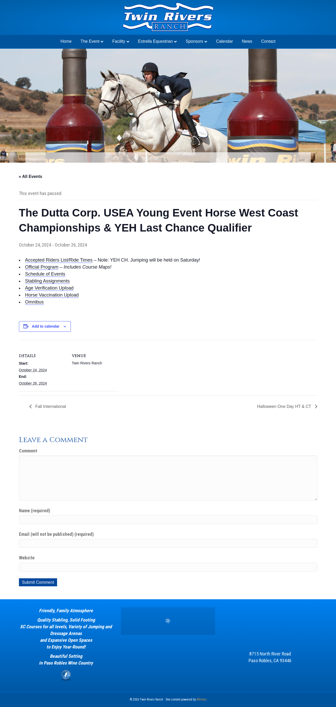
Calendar (224, 41)
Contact (268, 41)
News (247, 41)
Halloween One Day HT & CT (284, 406)
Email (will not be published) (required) (56, 534)
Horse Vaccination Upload (52, 295)
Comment (28, 450)
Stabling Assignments (47, 281)
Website (27, 557)
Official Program (42, 267)
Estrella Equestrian (155, 41)
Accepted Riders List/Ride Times (59, 260)
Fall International (50, 406)
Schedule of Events (45, 274)
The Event (89, 41)
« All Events (30, 176)
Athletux (202, 699)
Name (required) (34, 510)
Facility (118, 41)
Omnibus (34, 302)
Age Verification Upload (49, 288)
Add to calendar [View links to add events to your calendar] (45, 326)
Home (66, 41)
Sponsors (194, 41)
